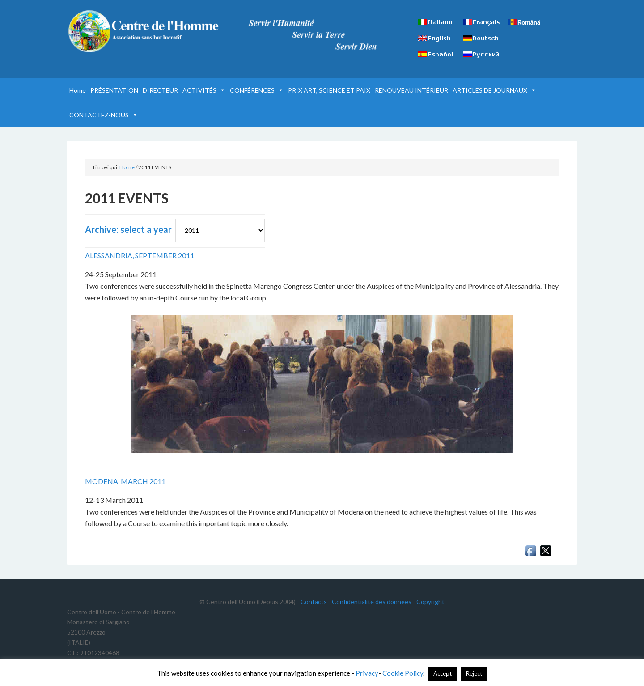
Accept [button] (442, 673)
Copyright (430, 601)
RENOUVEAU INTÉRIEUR (411, 90)
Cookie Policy (402, 673)
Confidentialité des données (371, 601)
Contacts (314, 601)
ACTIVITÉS (203, 90)
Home (77, 90)
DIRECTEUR (160, 90)
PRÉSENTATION (114, 90)
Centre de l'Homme (143, 31)
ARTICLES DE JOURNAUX (494, 90)
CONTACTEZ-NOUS (103, 115)
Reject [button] (474, 673)
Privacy (367, 673)
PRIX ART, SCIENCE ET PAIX (329, 90)
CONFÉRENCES (257, 90)
